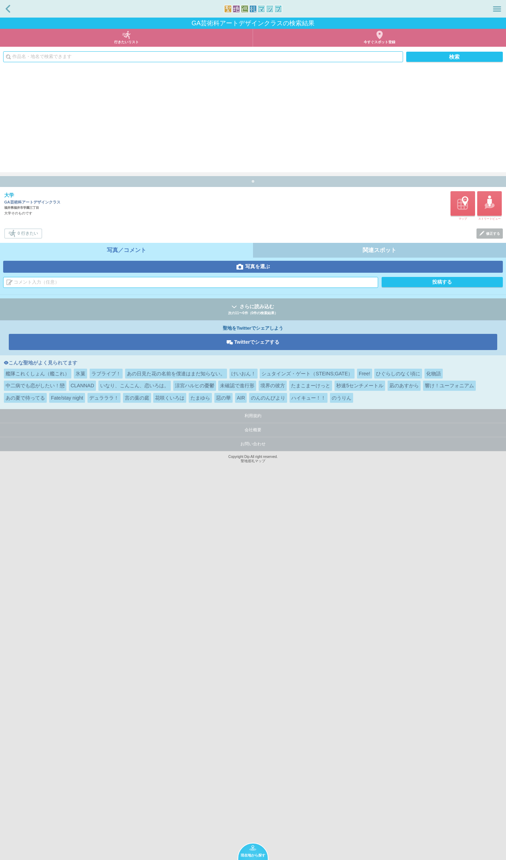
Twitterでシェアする (257, 717)
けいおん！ (243, 749)
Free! (364, 749)
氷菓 (80, 749)
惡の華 (223, 773)
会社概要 (253, 805)
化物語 (433, 749)
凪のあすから (404, 761)
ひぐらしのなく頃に (398, 749)
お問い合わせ (253, 819)
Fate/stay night (67, 773)
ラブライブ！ (106, 749)
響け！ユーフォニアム (449, 761)
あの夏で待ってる (25, 773)
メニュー (497, 9)
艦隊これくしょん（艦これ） (38, 749)
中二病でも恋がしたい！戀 (35, 761)
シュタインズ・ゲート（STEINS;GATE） (307, 749)
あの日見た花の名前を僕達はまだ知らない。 (176, 749)
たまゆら (200, 773)
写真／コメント (126, 626)
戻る (8, 9)
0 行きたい (28, 609)
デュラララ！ (104, 773)
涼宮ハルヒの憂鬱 (194, 761)
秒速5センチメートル (359, 761)
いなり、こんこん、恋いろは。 (134, 761)
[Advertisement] (253, 119)
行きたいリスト (126, 42)
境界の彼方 (272, 761)
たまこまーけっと (310, 761)
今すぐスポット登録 (379, 42)
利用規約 (253, 791)
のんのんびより (268, 773)
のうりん (341, 773)
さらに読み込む (253, 685)
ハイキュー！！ (308, 773)
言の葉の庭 (137, 773)
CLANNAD (82, 761)
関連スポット (379, 626)
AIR (241, 773)
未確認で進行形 (237, 761)
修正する (493, 609)
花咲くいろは (169, 773)
